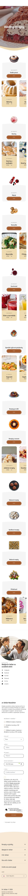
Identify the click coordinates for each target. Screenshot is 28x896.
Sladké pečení (14, 65)
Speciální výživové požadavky (14, 340)
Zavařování (14, 279)
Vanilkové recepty (14, 522)
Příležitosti (14, 582)
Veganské (9, 368)
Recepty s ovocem (14, 431)
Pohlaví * (6, 736)
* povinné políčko (10, 822)
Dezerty (14, 126)
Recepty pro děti (14, 401)
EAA (3, 895)
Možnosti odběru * (10, 718)
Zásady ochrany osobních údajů (9, 893)
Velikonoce (9, 610)
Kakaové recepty (14, 492)
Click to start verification (15, 810)
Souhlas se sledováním (7, 892)
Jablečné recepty (9, 459)
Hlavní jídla (9, 246)
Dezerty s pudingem (9, 155)
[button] (9, 93)
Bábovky (9, 93)
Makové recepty (14, 552)
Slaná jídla (14, 217)
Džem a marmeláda (9, 307)
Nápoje (14, 188)
